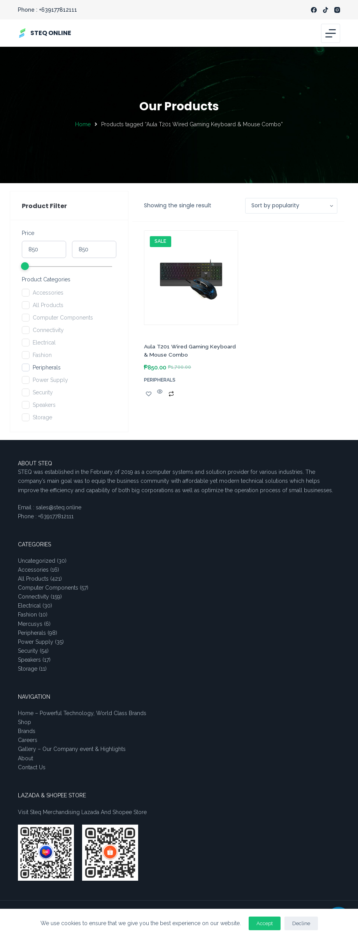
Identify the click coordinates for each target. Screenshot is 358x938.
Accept (264, 923)
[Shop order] (291, 206)
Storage (42, 417)
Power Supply (50, 380)
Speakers (44, 405)
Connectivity (48, 330)
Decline (301, 923)
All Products (48, 305)
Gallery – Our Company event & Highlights (72, 749)
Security (43, 392)
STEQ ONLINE (50, 32)
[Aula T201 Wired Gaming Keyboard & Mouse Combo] (191, 281)
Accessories (48, 293)
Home (83, 124)
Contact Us (32, 767)
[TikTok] (325, 10)
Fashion (42, 355)
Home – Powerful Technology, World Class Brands (82, 713)
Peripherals (47, 367)
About (25, 758)
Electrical (44, 342)
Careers (27, 740)
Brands (26, 731)
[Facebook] (314, 10)
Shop (24, 722)
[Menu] (330, 33)
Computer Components (63, 317)
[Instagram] (337, 10)
